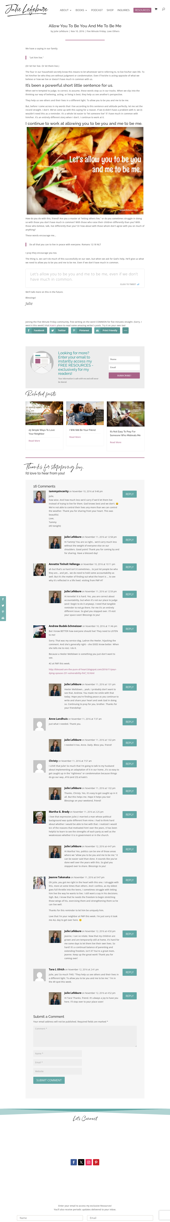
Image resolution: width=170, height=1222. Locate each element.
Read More (34, 440)
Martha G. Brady (59, 811)
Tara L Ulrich (57, 969)
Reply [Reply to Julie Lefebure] (130, 540)
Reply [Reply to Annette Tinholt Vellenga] (130, 567)
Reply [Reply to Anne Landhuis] (130, 722)
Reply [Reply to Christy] (130, 764)
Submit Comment (49, 1080)
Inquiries (123, 10)
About (64, 10)
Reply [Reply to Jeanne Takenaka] (130, 880)
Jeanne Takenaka (59, 877)
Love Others (113, 31)
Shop (110, 10)
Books (80, 10)
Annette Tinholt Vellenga (64, 564)
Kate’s (53, 325)
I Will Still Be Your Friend (82, 430)
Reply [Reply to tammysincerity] (130, 494)
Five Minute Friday (96, 31)
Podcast (97, 10)
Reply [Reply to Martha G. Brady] (130, 814)
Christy (53, 761)
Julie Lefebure (61, 31)
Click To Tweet (128, 284)
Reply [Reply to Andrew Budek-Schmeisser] (130, 629)
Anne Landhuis (58, 718)
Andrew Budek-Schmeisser (65, 626)
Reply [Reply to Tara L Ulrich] (130, 972)
